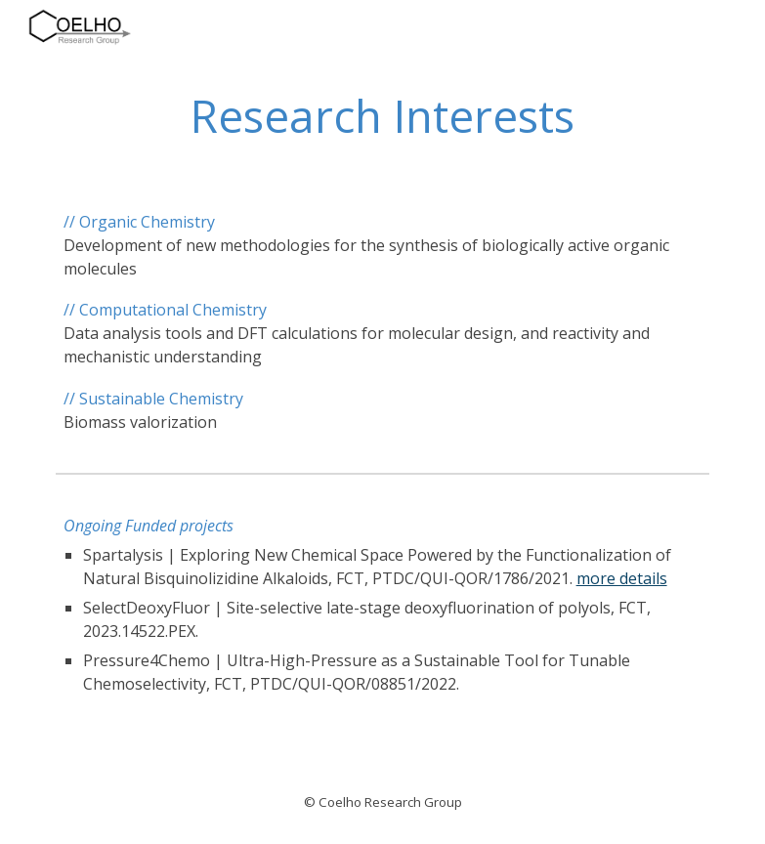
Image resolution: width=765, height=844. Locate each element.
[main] (383, 116)
